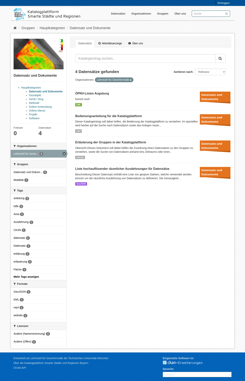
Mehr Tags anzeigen (26, 276)
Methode (34, 102)
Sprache (168, 368)
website (80, 157)
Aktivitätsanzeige (110, 43)
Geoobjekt (35, 95)
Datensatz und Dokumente (90, 28)
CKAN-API (19, 367)
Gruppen (162, 13)
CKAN (186, 362)
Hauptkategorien (52, 28)
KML (78, 104)
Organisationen (141, 13)
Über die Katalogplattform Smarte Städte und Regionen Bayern (50, 363)
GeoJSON (81, 184)
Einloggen (224, 3)
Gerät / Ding (36, 99)
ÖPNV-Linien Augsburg (92, 93)
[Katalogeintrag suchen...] (145, 58)
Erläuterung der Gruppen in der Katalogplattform (110, 142)
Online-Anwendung (40, 106)
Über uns (180, 13)
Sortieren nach (183, 71)
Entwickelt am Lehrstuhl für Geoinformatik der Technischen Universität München (60, 358)
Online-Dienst (37, 110)
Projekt (33, 114)
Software (34, 118)
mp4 (78, 131)
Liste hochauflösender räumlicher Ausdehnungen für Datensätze (122, 168)
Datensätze (118, 13)
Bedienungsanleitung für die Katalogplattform (108, 116)
